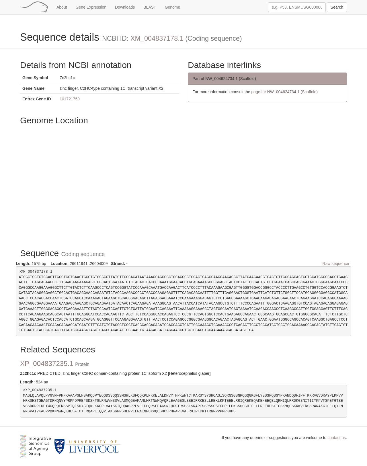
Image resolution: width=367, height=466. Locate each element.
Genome (172, 7)
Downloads (125, 7)
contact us (336, 437)
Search (337, 7)
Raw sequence (336, 263)
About (61, 7)
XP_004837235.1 (54, 363)
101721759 (70, 99)
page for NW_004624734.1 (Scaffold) (284, 91)
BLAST (149, 7)
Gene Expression (91, 7)
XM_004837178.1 (157, 38)
